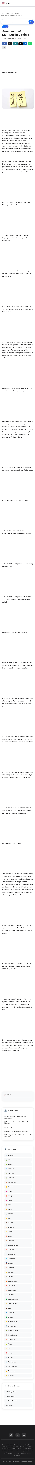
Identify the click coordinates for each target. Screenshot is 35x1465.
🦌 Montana (10, 1267)
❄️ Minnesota (10, 1254)
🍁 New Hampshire (12, 1281)
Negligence (9, 1405)
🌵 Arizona (9, 1164)
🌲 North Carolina (12, 1299)
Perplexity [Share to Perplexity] (15, 43)
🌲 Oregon (9, 1317)
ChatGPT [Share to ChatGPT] (9, 43)
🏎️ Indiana (9, 1213)
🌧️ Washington (11, 1362)
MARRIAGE (9, 13)
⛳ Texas (9, 1344)
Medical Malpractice (13, 1401)
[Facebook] (11, 1435)
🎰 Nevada (9, 1276)
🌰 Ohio (8, 1308)
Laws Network (9, 38)
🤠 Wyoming (10, 1375)
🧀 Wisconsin (10, 1371)
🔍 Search (31, 22)
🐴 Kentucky (10, 1227)
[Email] (4, 47)
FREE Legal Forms (11, 1392)
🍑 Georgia (9, 1196)
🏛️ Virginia (9, 1357)
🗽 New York (10, 1294)
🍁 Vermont (9, 1353)
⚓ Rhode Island (11, 1326)
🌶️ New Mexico (11, 1290)
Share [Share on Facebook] (4, 43)
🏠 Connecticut (11, 1182)
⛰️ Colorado (10, 1177)
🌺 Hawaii (9, 1200)
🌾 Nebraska (10, 1272)
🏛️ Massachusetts (12, 1245)
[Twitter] (17, 1435)
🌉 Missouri (10, 1263)
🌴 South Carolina (12, 1330)
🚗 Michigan (10, 1249)
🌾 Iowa (8, 1218)
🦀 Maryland (10, 1240)
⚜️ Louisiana (10, 1231)
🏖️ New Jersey (11, 1285)
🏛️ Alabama (10, 1155)
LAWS (2, 13)
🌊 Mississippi (10, 1258)
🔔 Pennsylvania (11, 1321)
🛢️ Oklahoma (10, 1312)
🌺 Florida (9, 1191)
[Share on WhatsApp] (30, 43)
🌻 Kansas (9, 1222)
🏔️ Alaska (9, 1160)
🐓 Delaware (10, 1187)
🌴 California (10, 1173)
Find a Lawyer (10, 1396)
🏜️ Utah (8, 1348)
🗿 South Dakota (11, 1335)
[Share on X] (20, 43)
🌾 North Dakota (11, 1303)
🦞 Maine (9, 1236)
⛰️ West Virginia (11, 1366)
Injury (5, 26)
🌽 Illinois (9, 1209)
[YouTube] (24, 1435)
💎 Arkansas (10, 1169)
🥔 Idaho (9, 1205)
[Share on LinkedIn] (25, 43)
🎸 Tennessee (10, 1339)
